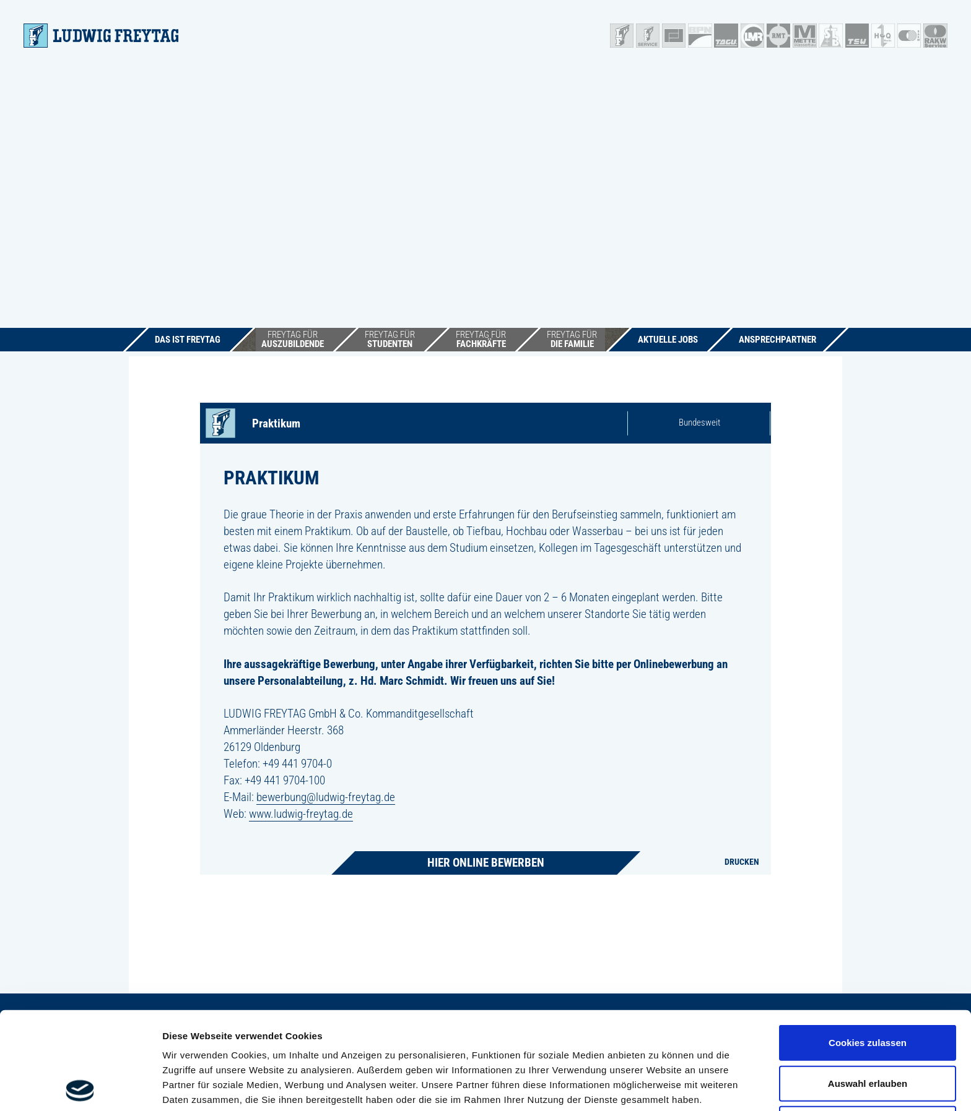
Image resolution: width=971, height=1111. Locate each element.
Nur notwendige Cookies (867, 1026)
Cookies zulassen (868, 945)
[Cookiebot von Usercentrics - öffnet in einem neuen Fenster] (80, 1087)
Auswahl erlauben (867, 985)
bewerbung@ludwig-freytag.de (325, 797)
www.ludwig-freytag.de (301, 814)
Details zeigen (658, 1086)
